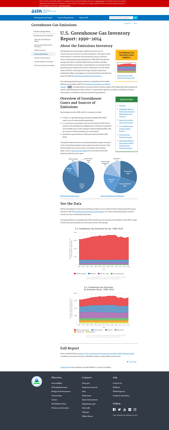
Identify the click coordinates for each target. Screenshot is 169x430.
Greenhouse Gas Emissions (43, 35)
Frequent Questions (121, 396)
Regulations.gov (89, 404)
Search (135, 17)
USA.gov (85, 412)
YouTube (124, 409)
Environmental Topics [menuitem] (43, 18)
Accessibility (57, 383)
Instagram (135, 409)
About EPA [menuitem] (83, 18)
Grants (54, 400)
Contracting (57, 396)
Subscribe (86, 408)
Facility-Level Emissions (42, 58)
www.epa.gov (100, 1)
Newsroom (86, 396)
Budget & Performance (61, 392)
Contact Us (127, 23)
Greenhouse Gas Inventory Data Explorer (90, 211)
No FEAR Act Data (59, 404)
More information (64, 6)
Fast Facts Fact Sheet (79, 150)
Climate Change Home (41, 31)
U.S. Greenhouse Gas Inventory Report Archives (126, 128)
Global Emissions (40, 50)
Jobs (84, 392)
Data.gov (86, 383)
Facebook (114, 409)
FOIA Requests (119, 392)
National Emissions (41, 54)
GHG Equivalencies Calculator (44, 65)
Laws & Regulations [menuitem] (66, 18)
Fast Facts (122, 105)
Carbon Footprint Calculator (43, 62)
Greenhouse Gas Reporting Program (87, 76)
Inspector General (89, 387)
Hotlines (116, 387)
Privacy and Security (60, 408)
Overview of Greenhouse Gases (42, 40)
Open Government (90, 400)
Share (135, 23)
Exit (69, 87)
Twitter (119, 409)
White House (87, 416)
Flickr (129, 409)
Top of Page (132, 362)
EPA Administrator (59, 387)
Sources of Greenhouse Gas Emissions (43, 45)
